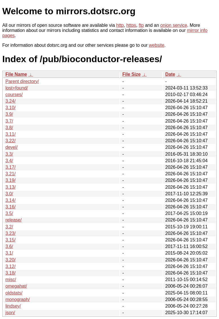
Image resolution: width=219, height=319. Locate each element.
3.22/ (10, 140)
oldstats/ (14, 292)
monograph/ (17, 299)
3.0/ (9, 193)
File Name (16, 74)
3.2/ (9, 226)
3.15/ (10, 239)
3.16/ (10, 206)
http (120, 25)
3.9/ (9, 114)
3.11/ (10, 134)
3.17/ (10, 167)
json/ (10, 312)
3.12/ (10, 266)
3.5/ (9, 213)
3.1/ (9, 253)
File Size (131, 74)
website (156, 45)
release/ (13, 220)
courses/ (14, 94)
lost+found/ (16, 88)
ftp (141, 25)
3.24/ (10, 101)
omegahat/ (16, 286)
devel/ (11, 147)
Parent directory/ (22, 81)
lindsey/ (13, 306)
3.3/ (9, 154)
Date (170, 74)
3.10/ (10, 107)
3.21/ (10, 173)
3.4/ (9, 160)
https (131, 25)
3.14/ (10, 200)
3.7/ (9, 121)
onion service (173, 25)
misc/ (10, 279)
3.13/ (10, 187)
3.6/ (9, 246)
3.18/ (10, 273)
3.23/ (10, 233)
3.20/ (10, 259)
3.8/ (9, 127)
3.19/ (10, 180)
